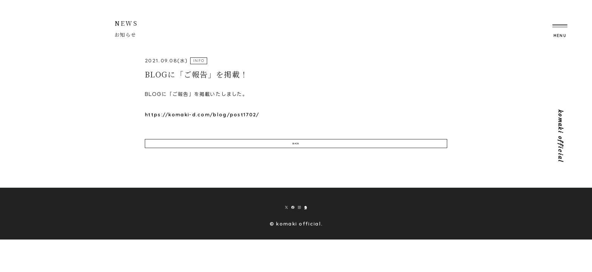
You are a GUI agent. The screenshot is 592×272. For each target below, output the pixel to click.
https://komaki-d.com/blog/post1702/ (202, 114)
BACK (295, 149)
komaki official (561, 136)
